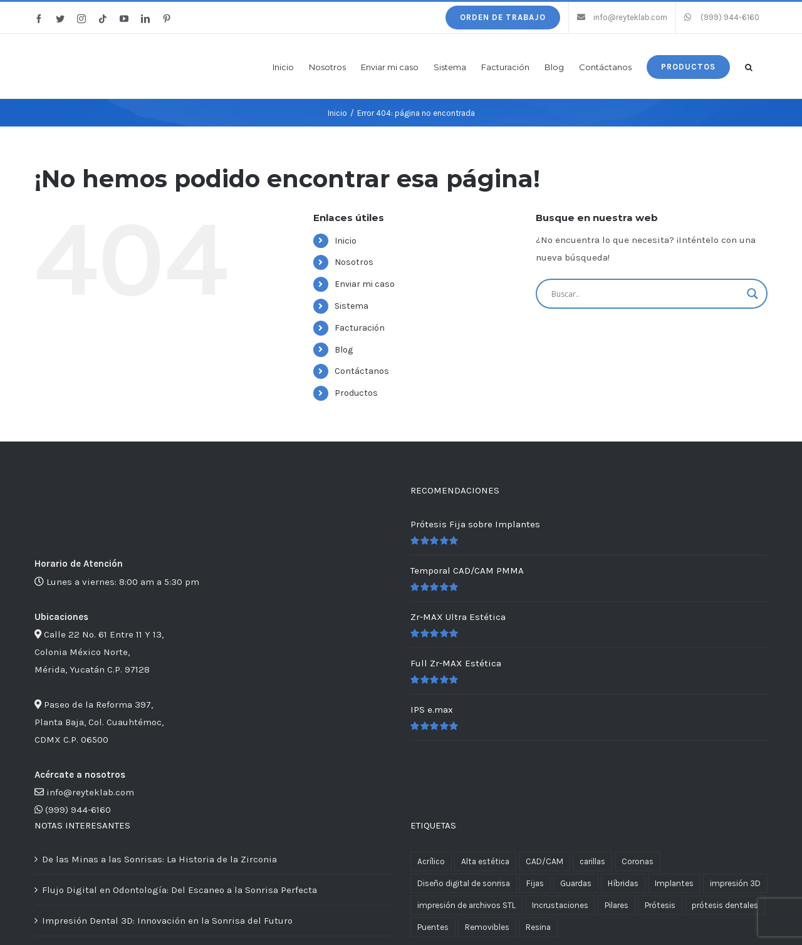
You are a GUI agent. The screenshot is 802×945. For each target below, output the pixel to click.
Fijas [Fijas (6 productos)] (535, 883)
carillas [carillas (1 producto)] (592, 861)
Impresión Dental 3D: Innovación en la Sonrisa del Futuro (167, 920)
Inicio (346, 240)
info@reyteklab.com (90, 792)
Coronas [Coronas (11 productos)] (638, 861)
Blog (344, 349)
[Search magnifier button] (752, 293)
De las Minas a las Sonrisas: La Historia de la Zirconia (159, 859)
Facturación (360, 328)
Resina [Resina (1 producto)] (538, 927)
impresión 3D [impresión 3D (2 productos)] (735, 883)
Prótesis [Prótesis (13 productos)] (660, 905)
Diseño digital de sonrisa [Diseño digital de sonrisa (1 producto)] (463, 883)
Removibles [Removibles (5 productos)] (487, 927)
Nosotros (354, 262)
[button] (749, 66)
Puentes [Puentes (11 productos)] (433, 927)
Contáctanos (362, 371)
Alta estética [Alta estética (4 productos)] (485, 861)
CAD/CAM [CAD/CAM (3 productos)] (544, 861)
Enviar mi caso (365, 284)
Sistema (351, 306)
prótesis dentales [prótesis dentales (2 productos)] (725, 905)
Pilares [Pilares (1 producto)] (616, 905)
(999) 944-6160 (78, 809)
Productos (356, 393)
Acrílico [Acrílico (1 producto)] (431, 861)
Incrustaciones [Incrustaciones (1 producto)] (560, 905)
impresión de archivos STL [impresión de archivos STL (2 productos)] (466, 905)
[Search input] (646, 293)
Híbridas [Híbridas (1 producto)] (623, 883)
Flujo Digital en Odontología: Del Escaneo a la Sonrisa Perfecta (179, 890)
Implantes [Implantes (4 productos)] (674, 883)
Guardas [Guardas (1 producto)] (575, 883)
